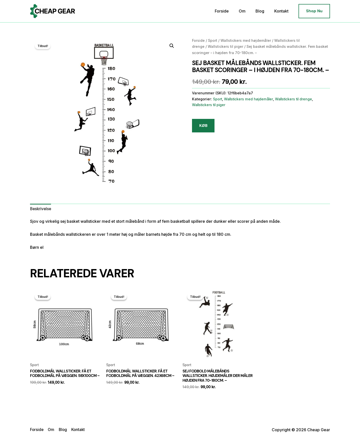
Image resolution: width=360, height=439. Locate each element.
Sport (213, 40)
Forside (229, 11)
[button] (314, 11)
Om (247, 11)
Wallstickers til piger (226, 46)
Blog (262, 11)
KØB (204, 125)
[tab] (41, 209)
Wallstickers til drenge (298, 99)
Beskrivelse (41, 208)
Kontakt (282, 11)
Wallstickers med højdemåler (247, 40)
